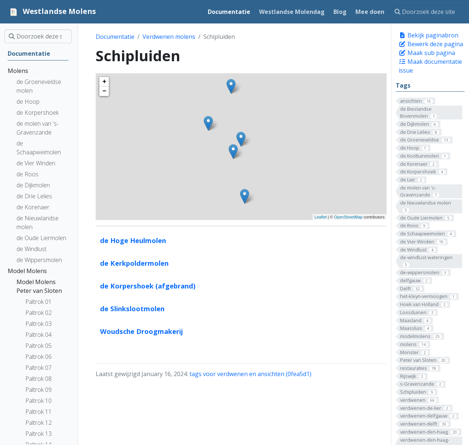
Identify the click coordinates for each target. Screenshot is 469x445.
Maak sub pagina (427, 53)
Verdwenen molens (169, 37)
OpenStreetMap (348, 217)
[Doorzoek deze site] (427, 11)
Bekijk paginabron (428, 35)
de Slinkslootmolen (132, 308)
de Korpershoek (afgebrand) (148, 285)
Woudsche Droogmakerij (141, 331)
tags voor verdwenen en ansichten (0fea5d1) (250, 374)
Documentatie (115, 37)
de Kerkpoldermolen (134, 263)
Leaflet (320, 217)
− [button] (104, 91)
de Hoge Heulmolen (133, 240)
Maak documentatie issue (430, 66)
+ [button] (104, 81)
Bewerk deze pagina (431, 44)
